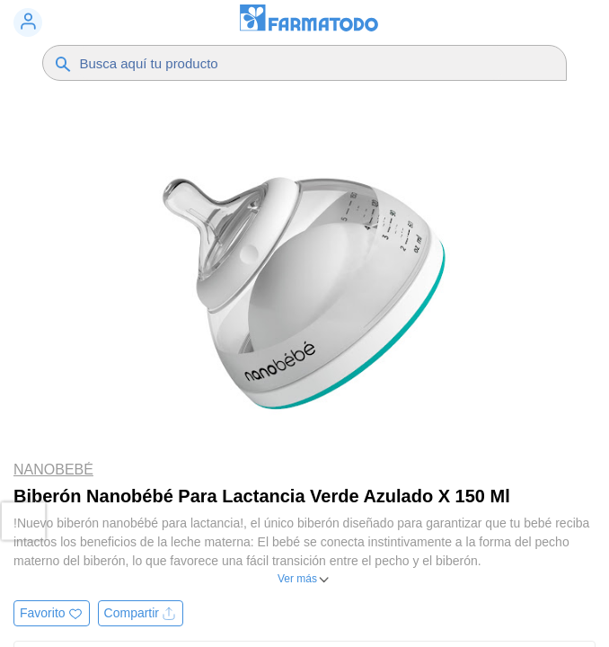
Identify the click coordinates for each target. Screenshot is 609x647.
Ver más (297, 578)
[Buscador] (290, 63)
